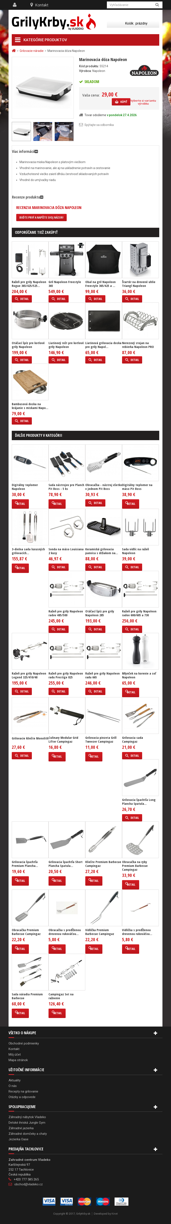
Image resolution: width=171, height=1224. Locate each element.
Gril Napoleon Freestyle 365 (65, 284)
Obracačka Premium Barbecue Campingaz (26, 932)
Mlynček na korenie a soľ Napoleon (139, 675)
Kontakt (41, 5)
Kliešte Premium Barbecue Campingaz (103, 864)
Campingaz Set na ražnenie (61, 996)
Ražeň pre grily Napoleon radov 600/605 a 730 (139, 613)
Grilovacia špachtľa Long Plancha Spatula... (139, 801)
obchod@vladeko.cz (28, 1184)
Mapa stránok (18, 1060)
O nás (13, 1086)
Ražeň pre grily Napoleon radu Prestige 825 (66, 675)
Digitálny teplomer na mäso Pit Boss (137, 487)
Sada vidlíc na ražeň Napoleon (135, 551)
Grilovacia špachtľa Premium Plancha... (25, 864)
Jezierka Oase (18, 1139)
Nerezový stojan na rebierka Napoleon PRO (138, 345)
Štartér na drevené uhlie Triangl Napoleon (138, 284)
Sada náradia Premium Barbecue (27, 996)
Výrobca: (85, 71)
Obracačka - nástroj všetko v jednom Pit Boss (103, 487)
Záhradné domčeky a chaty (28, 1134)
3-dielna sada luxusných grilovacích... (28, 551)
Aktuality (15, 1080)
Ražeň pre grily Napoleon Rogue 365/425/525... (29, 284)
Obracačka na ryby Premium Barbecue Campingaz (135, 865)
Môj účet (15, 1054)
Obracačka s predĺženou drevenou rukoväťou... (65, 932)
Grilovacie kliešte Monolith (30, 738)
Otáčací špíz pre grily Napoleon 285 (99, 613)
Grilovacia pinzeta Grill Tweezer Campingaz (100, 739)
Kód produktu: (89, 66)
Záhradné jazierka (21, 1128)
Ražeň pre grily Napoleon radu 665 (102, 675)
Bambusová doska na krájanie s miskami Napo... (30, 406)
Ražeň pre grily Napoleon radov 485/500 (66, 613)
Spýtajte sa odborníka (99, 125)
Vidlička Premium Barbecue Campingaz (99, 932)
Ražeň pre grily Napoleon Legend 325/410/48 (29, 675)
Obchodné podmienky (24, 1043)
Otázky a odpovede (22, 1097)
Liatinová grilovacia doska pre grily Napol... (103, 345)
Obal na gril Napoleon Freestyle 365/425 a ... (100, 284)
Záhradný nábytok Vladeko (27, 1117)
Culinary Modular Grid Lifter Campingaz (63, 739)
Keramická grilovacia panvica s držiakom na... (101, 551)
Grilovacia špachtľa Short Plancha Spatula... (66, 864)
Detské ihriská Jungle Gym (27, 1123)
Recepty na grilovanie (23, 1091)
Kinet (115, 1213)
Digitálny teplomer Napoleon (25, 487)
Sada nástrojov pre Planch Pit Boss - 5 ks (66, 487)
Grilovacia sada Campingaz (132, 739)
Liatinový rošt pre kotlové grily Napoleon (66, 345)
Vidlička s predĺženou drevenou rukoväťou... (137, 932)
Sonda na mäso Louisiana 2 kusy (66, 551)
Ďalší (71, 131)
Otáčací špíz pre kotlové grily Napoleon (28, 345)
